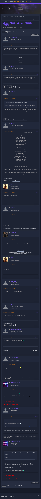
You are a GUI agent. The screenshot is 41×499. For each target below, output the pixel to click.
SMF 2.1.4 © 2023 (4, 496)
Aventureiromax (15, 382)
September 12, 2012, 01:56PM (9, 131)
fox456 (13, 207)
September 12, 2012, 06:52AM (9, 45)
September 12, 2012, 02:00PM (9, 192)
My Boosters (20, 60)
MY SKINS (5, 350)
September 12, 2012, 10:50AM (9, 98)
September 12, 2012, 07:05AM (9, 74)
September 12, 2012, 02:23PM (9, 239)
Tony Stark (14, 232)
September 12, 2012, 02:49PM (9, 264)
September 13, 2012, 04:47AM (9, 389)
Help (28, 495)
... (14, 31)
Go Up (4, 485)
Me (12, 185)
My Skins (20, 62)
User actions (35, 34)
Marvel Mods (7, 8)
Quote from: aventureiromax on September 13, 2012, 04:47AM (18, 419)
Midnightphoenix (16, 329)
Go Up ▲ (38, 495)
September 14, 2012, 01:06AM (9, 416)
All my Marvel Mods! (7, 85)
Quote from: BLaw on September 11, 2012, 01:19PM (16, 102)
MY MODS (35, 350)
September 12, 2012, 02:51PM (9, 288)
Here (12, 401)
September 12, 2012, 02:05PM (9, 214)
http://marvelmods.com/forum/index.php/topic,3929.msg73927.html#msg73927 (19, 228)
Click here (16, 87)
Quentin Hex (14, 37)
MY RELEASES (20, 250)
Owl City (13, 281)
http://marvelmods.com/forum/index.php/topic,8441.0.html (15, 119)
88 (23, 31)
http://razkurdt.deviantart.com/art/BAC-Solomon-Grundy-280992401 (19, 430)
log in (26, 1)
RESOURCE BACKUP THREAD (20, 253)
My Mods (20, 57)
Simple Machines (11, 496)
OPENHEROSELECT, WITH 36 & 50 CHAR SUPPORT (20, 252)
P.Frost (13, 91)
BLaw (12, 66)
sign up (30, 1)
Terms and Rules (32, 495)
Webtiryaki (8, 495)
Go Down (5, 31)
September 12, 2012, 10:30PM (9, 364)
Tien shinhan (15, 357)
